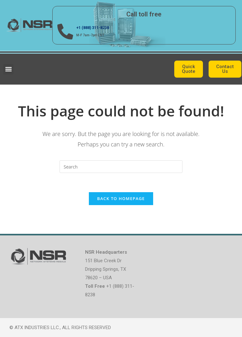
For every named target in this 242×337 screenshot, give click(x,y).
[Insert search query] (121, 166)
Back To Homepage (121, 198)
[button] (8, 69)
